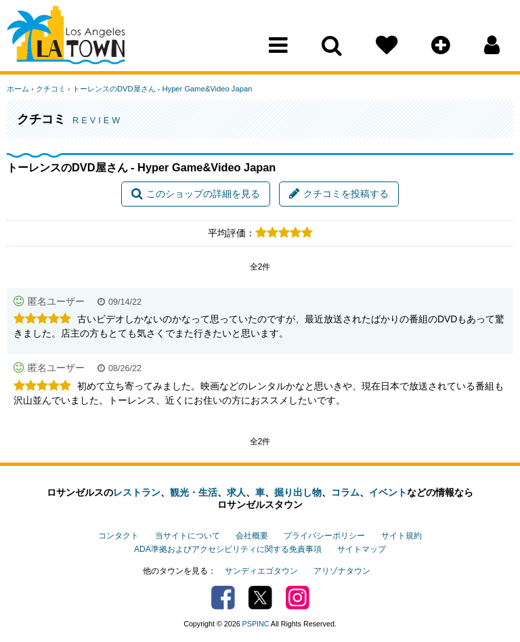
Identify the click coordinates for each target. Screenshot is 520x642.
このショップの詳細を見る (195, 194)
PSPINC (255, 624)
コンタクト (118, 535)
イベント (388, 492)
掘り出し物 (298, 492)
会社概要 (252, 535)
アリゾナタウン (341, 571)
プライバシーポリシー (324, 535)
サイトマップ (361, 549)
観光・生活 (193, 492)
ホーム (18, 89)
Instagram (297, 597)
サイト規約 (401, 535)
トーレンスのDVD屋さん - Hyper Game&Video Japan (162, 89)
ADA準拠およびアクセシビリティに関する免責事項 (227, 549)
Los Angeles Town (66, 37)
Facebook (223, 597)
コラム (345, 492)
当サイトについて (187, 535)
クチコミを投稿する (339, 194)
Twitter (260, 597)
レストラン (136, 492)
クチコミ (51, 89)
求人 (236, 492)
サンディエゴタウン (261, 571)
